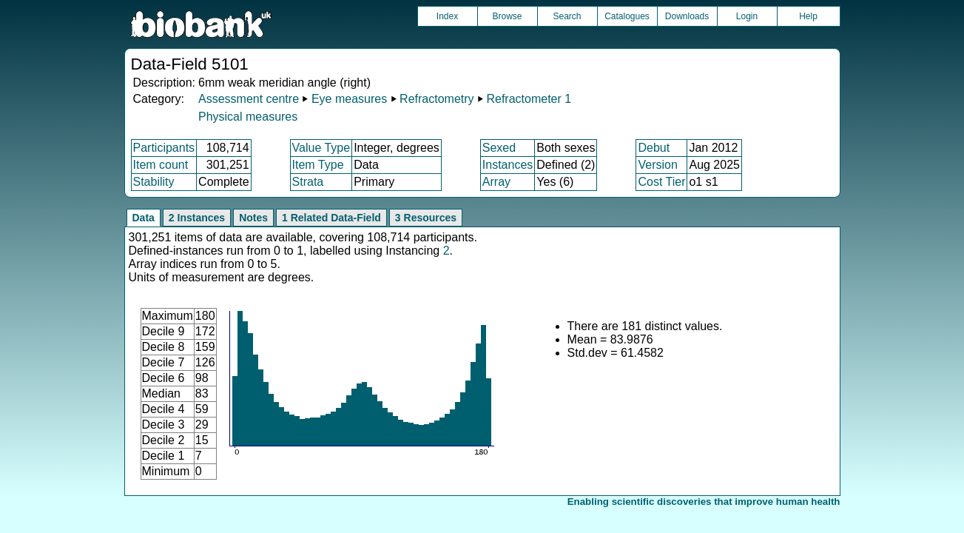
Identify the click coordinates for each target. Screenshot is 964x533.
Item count (161, 164)
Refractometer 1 (528, 99)
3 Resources (425, 218)
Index (447, 16)
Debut (654, 147)
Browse (507, 16)
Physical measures (247, 116)
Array (496, 181)
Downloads (687, 16)
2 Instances (197, 218)
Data (143, 218)
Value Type (321, 147)
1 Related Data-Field (331, 218)
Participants (164, 147)
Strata (308, 181)
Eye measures (349, 99)
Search (567, 16)
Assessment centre (248, 99)
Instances (507, 164)
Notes (253, 218)
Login (747, 16)
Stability (154, 181)
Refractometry (436, 99)
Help (808, 16)
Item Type (318, 164)
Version (657, 164)
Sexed (499, 147)
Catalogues (627, 16)
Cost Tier (661, 181)
